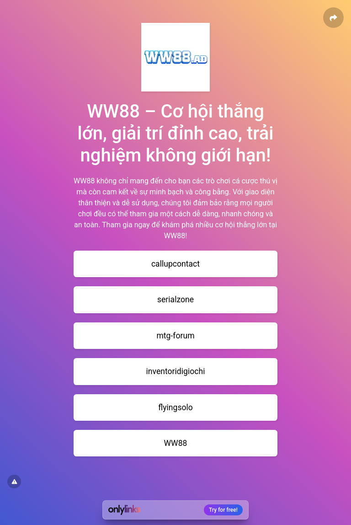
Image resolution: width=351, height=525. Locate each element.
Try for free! (223, 510)
